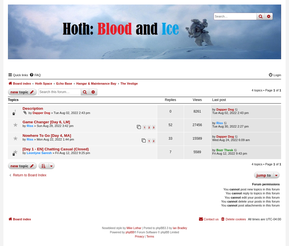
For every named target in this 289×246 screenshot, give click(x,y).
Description (33, 108)
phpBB (130, 232)
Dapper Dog (41, 113)
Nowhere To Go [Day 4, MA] (47, 135)
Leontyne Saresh (39, 153)
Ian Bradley (180, 228)
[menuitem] (35, 75)
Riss (30, 126)
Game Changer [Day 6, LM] (46, 122)
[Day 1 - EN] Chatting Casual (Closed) (56, 149)
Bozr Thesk (224, 150)
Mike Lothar (133, 228)
